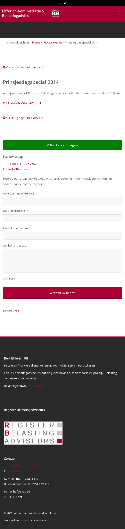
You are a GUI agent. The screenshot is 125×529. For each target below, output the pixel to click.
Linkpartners (11, 310)
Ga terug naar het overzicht (23, 67)
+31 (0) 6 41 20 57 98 (21, 164)
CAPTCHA (9, 278)
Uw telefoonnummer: (17, 228)
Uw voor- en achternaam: (20, 193)
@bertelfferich (36, 386)
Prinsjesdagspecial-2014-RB (22, 102)
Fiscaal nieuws (53, 42)
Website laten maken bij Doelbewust (25, 520)
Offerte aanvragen (62, 145)
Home (36, 42)
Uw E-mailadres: (15, 211)
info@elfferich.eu (17, 169)
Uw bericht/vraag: (15, 245)
